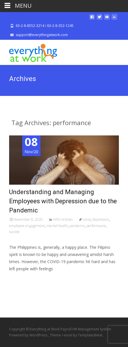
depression (100, 219)
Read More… (21, 279)
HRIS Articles (63, 219)
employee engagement (27, 225)
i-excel (67, 335)
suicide (14, 231)
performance (96, 225)
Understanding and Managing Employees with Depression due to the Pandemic (63, 201)
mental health (57, 225)
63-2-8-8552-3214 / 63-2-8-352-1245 (45, 25)
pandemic (77, 225)
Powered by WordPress (28, 335)
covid (87, 219)
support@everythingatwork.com (42, 34)
